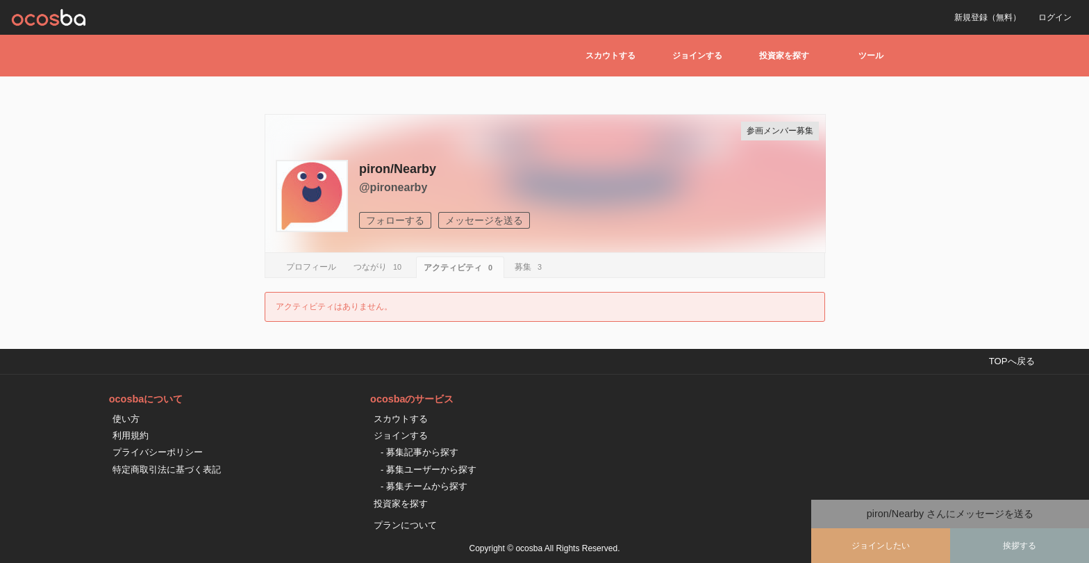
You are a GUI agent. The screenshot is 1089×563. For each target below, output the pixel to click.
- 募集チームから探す (424, 486)
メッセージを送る (484, 220)
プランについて (405, 525)
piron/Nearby (397, 169)
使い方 (126, 419)
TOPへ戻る (1012, 361)
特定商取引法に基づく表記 (167, 469)
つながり (380, 267)
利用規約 (131, 435)
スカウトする (610, 55)
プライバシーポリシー (158, 452)
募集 (530, 267)
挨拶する (1019, 545)
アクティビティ (460, 267)
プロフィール (311, 267)
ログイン (1055, 17)
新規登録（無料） (987, 17)
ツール (870, 55)
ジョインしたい (880, 545)
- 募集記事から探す (419, 452)
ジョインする (697, 55)
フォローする (395, 220)
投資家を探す (784, 55)
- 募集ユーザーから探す (428, 469)
